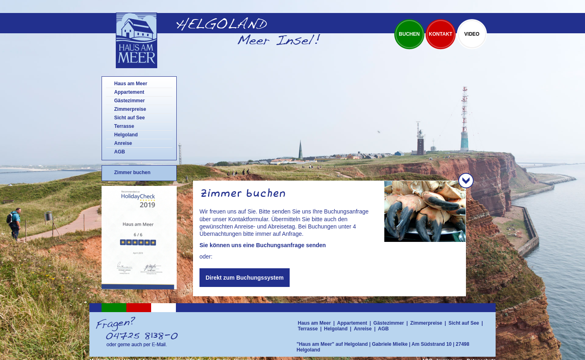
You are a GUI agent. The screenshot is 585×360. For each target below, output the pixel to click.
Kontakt (441, 34)
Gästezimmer (129, 100)
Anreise (123, 143)
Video (471, 34)
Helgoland (126, 135)
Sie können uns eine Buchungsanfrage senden (262, 245)
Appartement (129, 92)
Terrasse (124, 126)
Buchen (409, 34)
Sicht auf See (129, 118)
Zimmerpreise (130, 109)
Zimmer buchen (132, 172)
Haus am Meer (130, 83)
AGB (119, 152)
